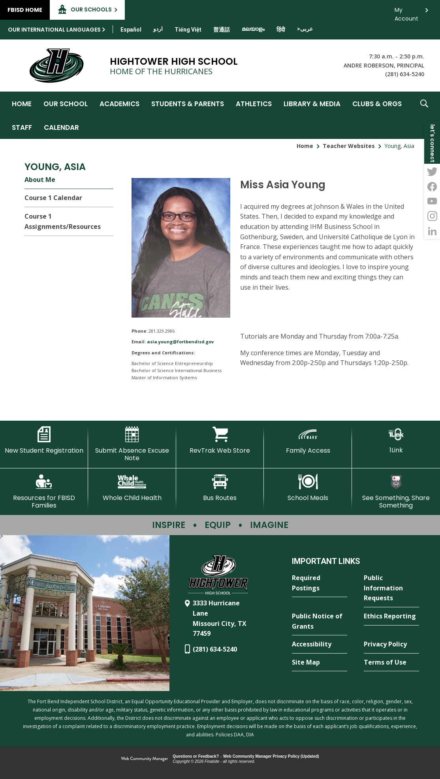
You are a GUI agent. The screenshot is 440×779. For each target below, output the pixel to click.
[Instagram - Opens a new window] (432, 216)
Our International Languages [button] (54, 30)
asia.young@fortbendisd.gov (180, 342)
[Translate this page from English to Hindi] (281, 29)
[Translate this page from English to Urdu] (158, 29)
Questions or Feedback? (196, 756)
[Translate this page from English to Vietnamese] (188, 29)
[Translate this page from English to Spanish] (131, 29)
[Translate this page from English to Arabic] (305, 29)
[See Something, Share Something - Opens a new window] (396, 491)
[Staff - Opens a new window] (22, 127)
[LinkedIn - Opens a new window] (432, 231)
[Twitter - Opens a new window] (432, 171)
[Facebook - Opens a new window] (432, 186)
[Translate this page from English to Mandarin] (221, 29)
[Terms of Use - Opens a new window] (391, 663)
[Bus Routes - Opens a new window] (220, 487)
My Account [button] (406, 12)
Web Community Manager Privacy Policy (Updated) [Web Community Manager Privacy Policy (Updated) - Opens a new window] (271, 756)
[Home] (22, 103)
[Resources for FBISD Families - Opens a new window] (44, 491)
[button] (424, 115)
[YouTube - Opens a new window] (432, 201)
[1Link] (396, 440)
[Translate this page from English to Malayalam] (253, 29)
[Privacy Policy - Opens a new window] (391, 644)
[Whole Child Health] (132, 487)
